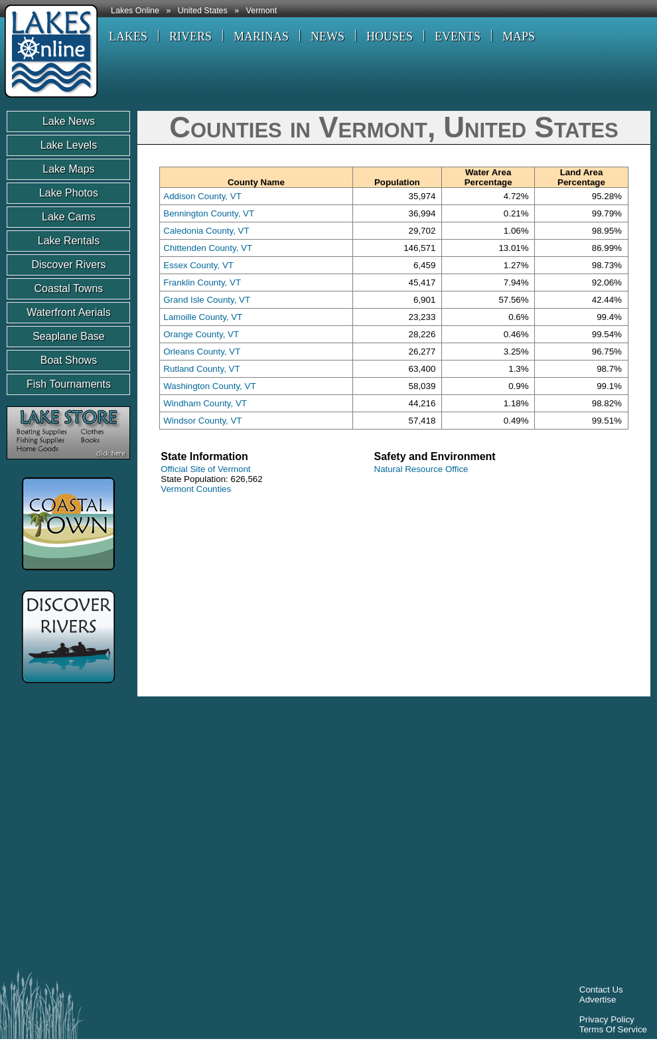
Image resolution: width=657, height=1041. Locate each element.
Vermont (261, 10)
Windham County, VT (205, 403)
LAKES (128, 36)
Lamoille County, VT (202, 317)
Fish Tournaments (69, 384)
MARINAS (261, 36)
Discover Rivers (68, 264)
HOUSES (389, 36)
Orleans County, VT (201, 352)
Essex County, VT (198, 265)
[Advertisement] (124, 836)
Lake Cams (69, 216)
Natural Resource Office (421, 469)
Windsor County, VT (202, 421)
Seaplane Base (69, 336)
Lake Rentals (69, 240)
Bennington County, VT (208, 213)
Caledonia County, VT (206, 231)
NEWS (327, 36)
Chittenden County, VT (207, 248)
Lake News (68, 121)
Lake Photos (68, 193)
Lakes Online (135, 10)
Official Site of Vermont (205, 469)
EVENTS (457, 36)
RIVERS (190, 36)
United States (203, 10)
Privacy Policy (606, 1019)
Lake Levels (68, 145)
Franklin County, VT (202, 282)
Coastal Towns (69, 288)
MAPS (518, 36)
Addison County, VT (202, 196)
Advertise (598, 999)
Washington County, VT (209, 386)
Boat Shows (68, 360)
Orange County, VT (201, 334)
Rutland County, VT (201, 369)
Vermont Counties (196, 489)
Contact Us (601, 990)
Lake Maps (68, 169)
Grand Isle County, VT (206, 300)
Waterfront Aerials (69, 312)
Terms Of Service (613, 1029)
